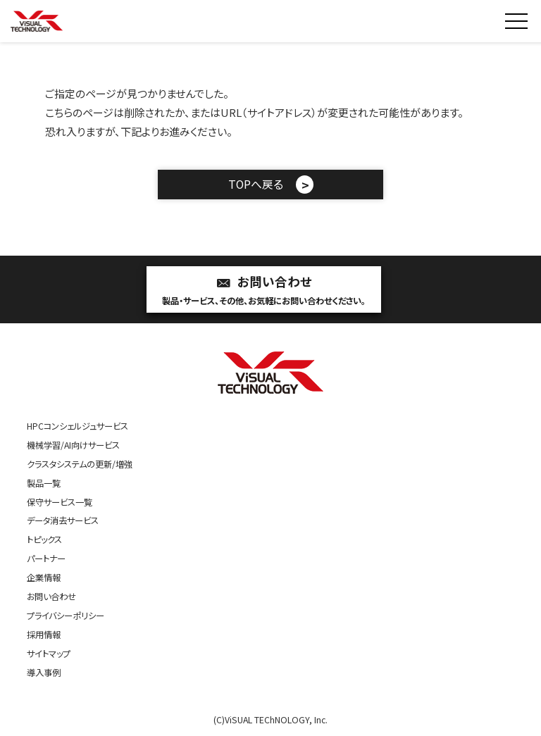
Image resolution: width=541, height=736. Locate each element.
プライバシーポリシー (65, 615)
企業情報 (44, 577)
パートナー (46, 558)
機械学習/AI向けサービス (73, 445)
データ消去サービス (63, 520)
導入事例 (44, 672)
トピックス (44, 539)
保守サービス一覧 (59, 502)
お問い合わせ (264, 290)
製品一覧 (44, 483)
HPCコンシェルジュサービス (77, 426)
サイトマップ (48, 653)
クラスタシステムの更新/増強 (79, 464)
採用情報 (44, 634)
